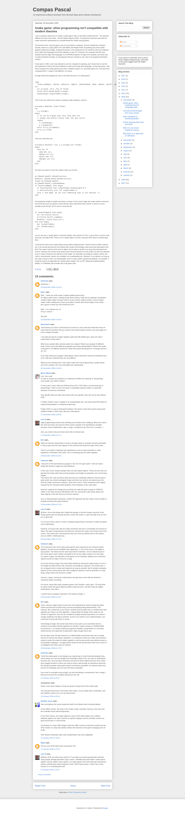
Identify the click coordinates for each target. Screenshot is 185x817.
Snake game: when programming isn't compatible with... (131, 105)
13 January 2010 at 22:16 (50, 749)
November (127, 140)
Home (73, 786)
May (125, 161)
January (126, 175)
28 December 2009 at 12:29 (51, 504)
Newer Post (40, 786)
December (127, 100)
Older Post (105, 786)
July (125, 154)
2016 (123, 79)
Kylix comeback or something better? (131, 118)
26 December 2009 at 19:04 (51, 368)
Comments (125, 46)
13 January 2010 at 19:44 (50, 738)
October (126, 144)
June (125, 158)
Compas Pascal (52, 9)
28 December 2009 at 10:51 (51, 456)
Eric (42, 440)
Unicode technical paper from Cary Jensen (132, 112)
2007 (123, 183)
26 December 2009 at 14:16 (51, 287)
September (128, 147)
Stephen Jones (47, 701)
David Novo (45, 324)
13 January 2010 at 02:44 (50, 696)
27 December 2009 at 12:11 (51, 435)
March (126, 168)
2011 (123, 90)
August (126, 151)
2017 (123, 76)
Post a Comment (44, 775)
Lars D (43, 419)
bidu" (43, 292)
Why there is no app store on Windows (133, 134)
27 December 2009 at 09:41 (51, 415)
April (125, 165)
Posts (123, 42)
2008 (123, 180)
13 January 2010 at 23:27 (50, 770)
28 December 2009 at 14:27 (51, 597)
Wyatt (43, 743)
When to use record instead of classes (131, 129)
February (127, 172)
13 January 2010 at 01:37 (50, 678)
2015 (123, 83)
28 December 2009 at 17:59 (51, 648)
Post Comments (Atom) (77, 792)
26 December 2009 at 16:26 (51, 319)
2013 (123, 86)
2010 (123, 93)
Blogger (105, 808)
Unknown (44, 281)
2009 (123, 97)
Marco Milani (46, 373)
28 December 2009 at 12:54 (51, 539)
